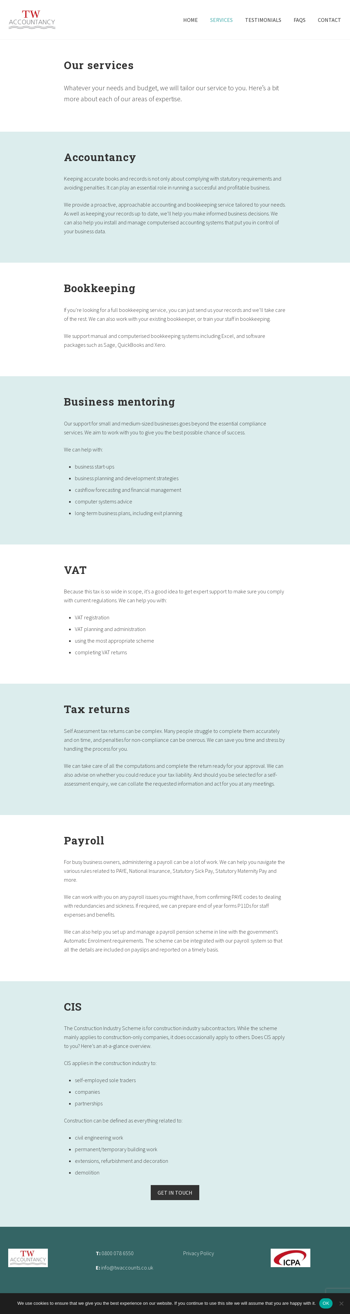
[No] (341, 1303)
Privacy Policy (198, 1253)
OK (326, 1303)
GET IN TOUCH (175, 1192)
